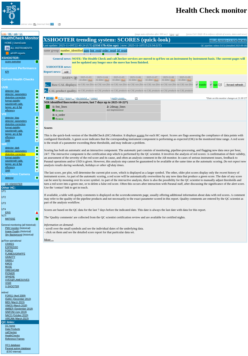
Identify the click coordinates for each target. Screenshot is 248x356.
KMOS (8, 263)
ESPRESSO (11, 247)
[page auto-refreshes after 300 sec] (151, 34)
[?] (136, 98)
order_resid (109, 50)
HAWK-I (9, 260)
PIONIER (10, 273)
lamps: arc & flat (13, 107)
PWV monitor (12, 228)
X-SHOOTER (12, 286)
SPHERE (10, 276)
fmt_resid (96, 50)
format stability (12, 100)
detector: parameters (16, 94)
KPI (7, 72)
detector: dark (12, 148)
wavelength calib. (14, 104)
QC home (10, 326)
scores (140, 135)
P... (46, 90)
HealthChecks (12, 335)
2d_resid (122, 50)
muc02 (197, 45)
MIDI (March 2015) (14, 302)
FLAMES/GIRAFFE (15, 254)
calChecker (11, 332)
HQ (52, 24)
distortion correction (15, 97)
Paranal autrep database (18, 348)
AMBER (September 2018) (19, 309)
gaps (86, 50)
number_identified (72, 50)
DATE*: (67, 77)
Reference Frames (14, 339)
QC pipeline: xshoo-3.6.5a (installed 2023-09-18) (224, 45)
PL (35, 24)
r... (46, 84)
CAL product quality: (63, 90)
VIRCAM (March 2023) (17, 318)
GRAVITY (10, 257)
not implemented (115, 110)
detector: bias (12, 91)
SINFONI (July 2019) (16, 312)
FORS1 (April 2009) (15, 295)
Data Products (12, 329)
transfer (202, 84)
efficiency (10, 110)
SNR (7, 140)
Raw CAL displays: (64, 84)
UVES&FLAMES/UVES (17, 280)
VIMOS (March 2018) (16, 305)
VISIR (8, 283)
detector (9, 178)
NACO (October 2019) (16, 315)
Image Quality (12, 231)
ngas (215, 84)
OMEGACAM (12, 270)
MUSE (8, 267)
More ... (49, 239)
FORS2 (9, 250)
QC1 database (12, 345)
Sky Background (13, 234)
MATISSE (10, 219)
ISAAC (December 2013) (18, 299)
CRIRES (9, 244)
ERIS (7, 212)
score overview (13, 61)
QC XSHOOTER (13, 184)
